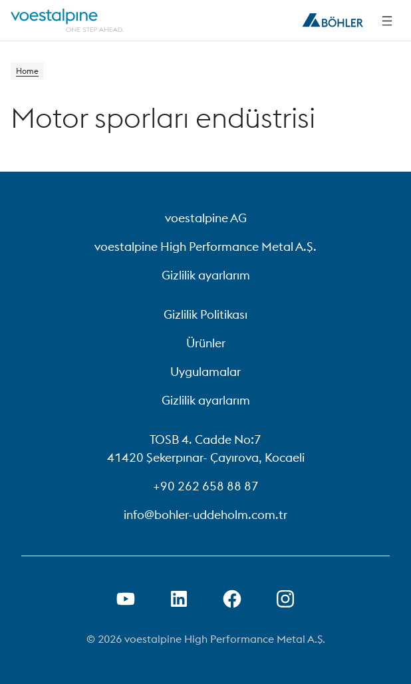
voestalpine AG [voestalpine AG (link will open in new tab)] (206, 218)
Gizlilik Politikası (205, 314)
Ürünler (205, 343)
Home (27, 71)
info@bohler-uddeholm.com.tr (205, 514)
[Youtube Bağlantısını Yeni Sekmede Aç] (125, 598)
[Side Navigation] (387, 20)
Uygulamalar (205, 371)
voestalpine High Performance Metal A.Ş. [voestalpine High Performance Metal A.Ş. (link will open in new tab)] (205, 246)
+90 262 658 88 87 (206, 486)
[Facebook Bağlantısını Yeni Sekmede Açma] (232, 598)
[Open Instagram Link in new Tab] (285, 598)
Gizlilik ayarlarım (206, 275)
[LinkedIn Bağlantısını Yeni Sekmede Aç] (179, 598)
